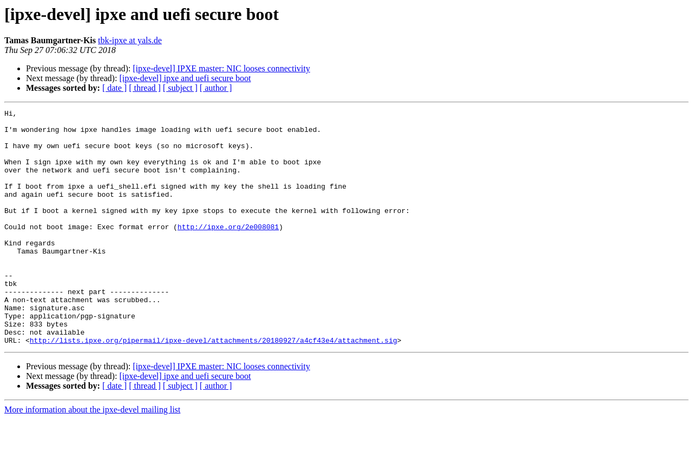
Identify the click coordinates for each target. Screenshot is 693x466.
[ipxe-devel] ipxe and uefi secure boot (185, 78)
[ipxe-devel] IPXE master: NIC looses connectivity (221, 68)
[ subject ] (180, 87)
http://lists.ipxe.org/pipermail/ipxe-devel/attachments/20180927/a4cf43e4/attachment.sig (213, 387)
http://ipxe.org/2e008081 (228, 251)
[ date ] (114, 87)
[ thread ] (145, 87)
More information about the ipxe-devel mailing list (92, 456)
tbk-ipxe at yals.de (130, 40)
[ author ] (216, 87)
